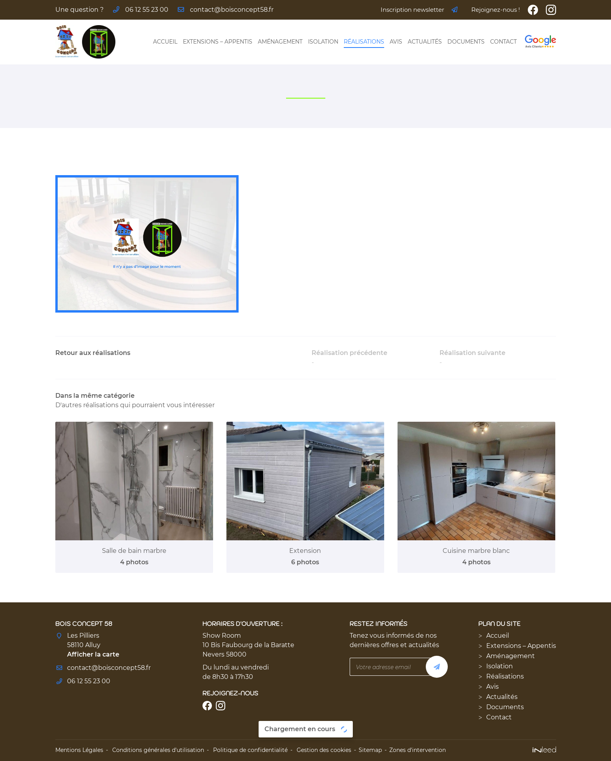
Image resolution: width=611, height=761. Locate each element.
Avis (396, 41)
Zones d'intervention (417, 750)
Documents (466, 41)
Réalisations (364, 41)
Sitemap (370, 750)
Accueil (165, 41)
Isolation (323, 41)
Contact (503, 41)
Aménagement (280, 41)
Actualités (425, 41)
